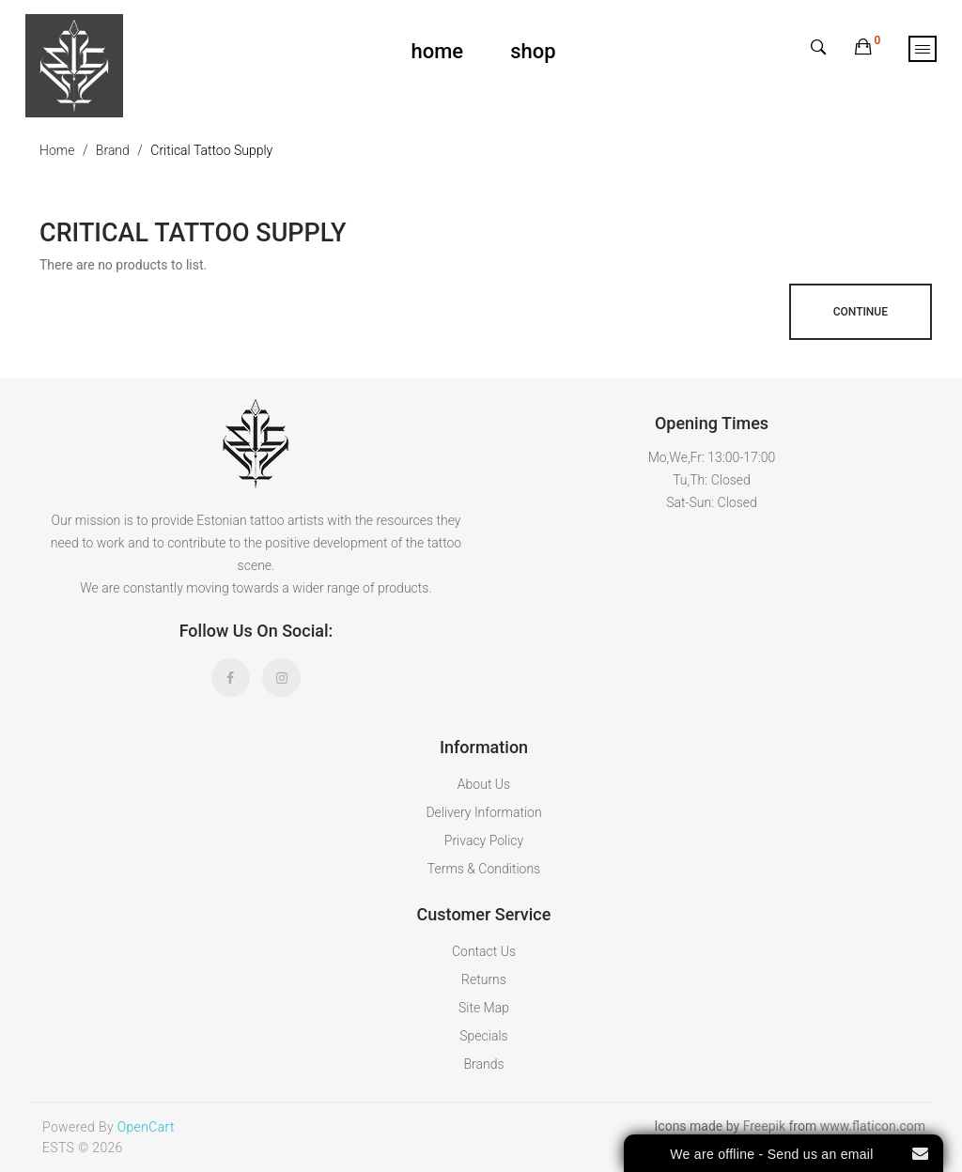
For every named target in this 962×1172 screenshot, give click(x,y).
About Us (484, 784)
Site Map (483, 1007)
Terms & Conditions (483, 868)
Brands (483, 1064)
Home (56, 150)
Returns (483, 979)
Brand (113, 150)
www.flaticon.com (872, 1125)
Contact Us (484, 951)
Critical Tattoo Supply (211, 150)
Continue (860, 311)
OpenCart (146, 1126)
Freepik (764, 1125)
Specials (483, 1035)
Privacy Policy (483, 840)
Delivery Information (483, 812)
